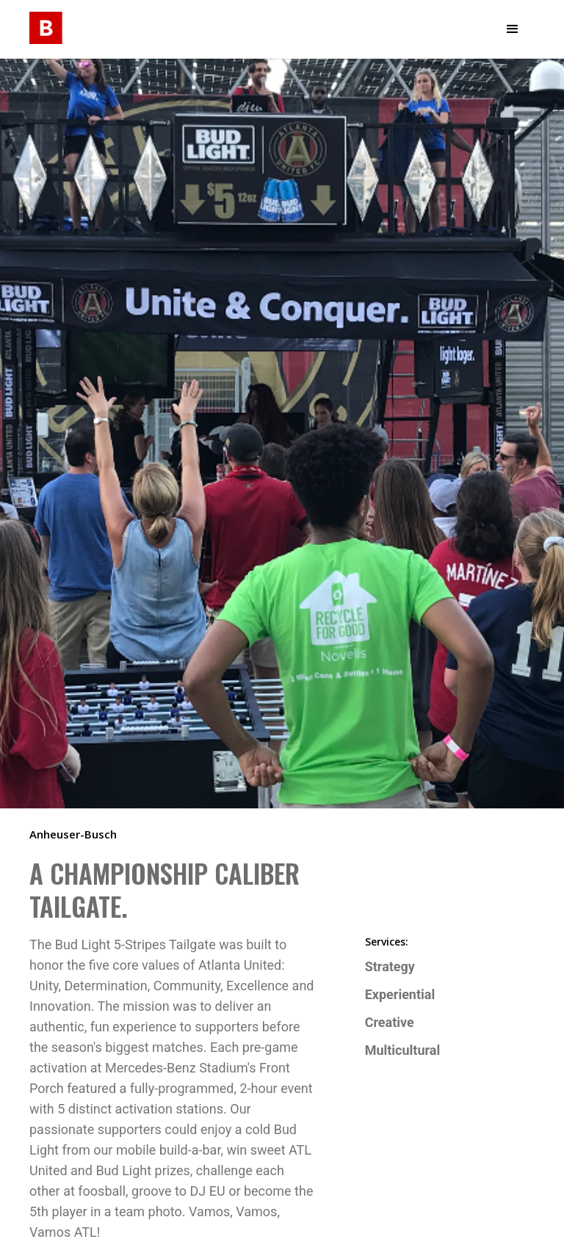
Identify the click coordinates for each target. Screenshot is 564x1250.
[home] (45, 25)
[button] (513, 29)
